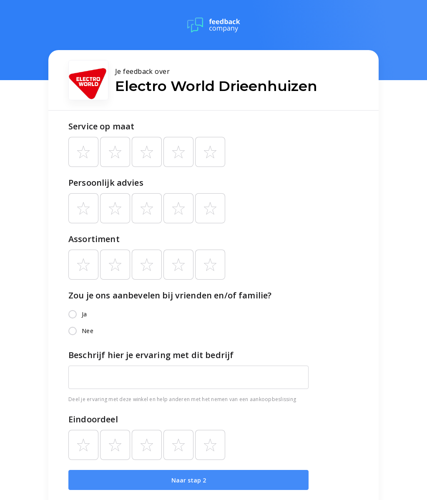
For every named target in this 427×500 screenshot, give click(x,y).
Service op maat (101, 126)
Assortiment (94, 239)
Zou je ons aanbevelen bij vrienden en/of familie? (169, 295)
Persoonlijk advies (105, 182)
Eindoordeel (93, 419)
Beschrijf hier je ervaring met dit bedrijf (151, 355)
